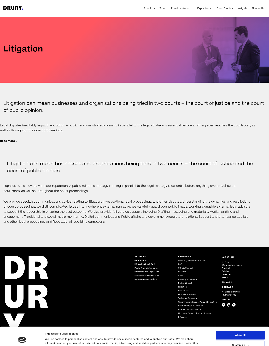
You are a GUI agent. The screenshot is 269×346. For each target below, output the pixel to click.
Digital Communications (145, 279)
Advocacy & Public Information (192, 260)
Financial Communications (146, 275)
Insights (242, 8)
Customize (240, 327)
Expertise (204, 8)
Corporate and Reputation (146, 272)
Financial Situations (187, 294)
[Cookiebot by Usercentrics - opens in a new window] (22, 339)
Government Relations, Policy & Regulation (197, 302)
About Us (149, 8)
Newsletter (259, 8)
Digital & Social (185, 283)
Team (163, 8)
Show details (53, 339)
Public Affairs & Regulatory (146, 268)
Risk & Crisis (184, 290)
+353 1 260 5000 (229, 295)
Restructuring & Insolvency (190, 305)
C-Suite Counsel (185, 268)
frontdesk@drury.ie (231, 292)
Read (9, 141)
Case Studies (225, 8)
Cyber (181, 275)
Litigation (182, 287)
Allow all (240, 317)
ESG (180, 264)
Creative (182, 272)
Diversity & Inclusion (187, 279)
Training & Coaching (187, 298)
